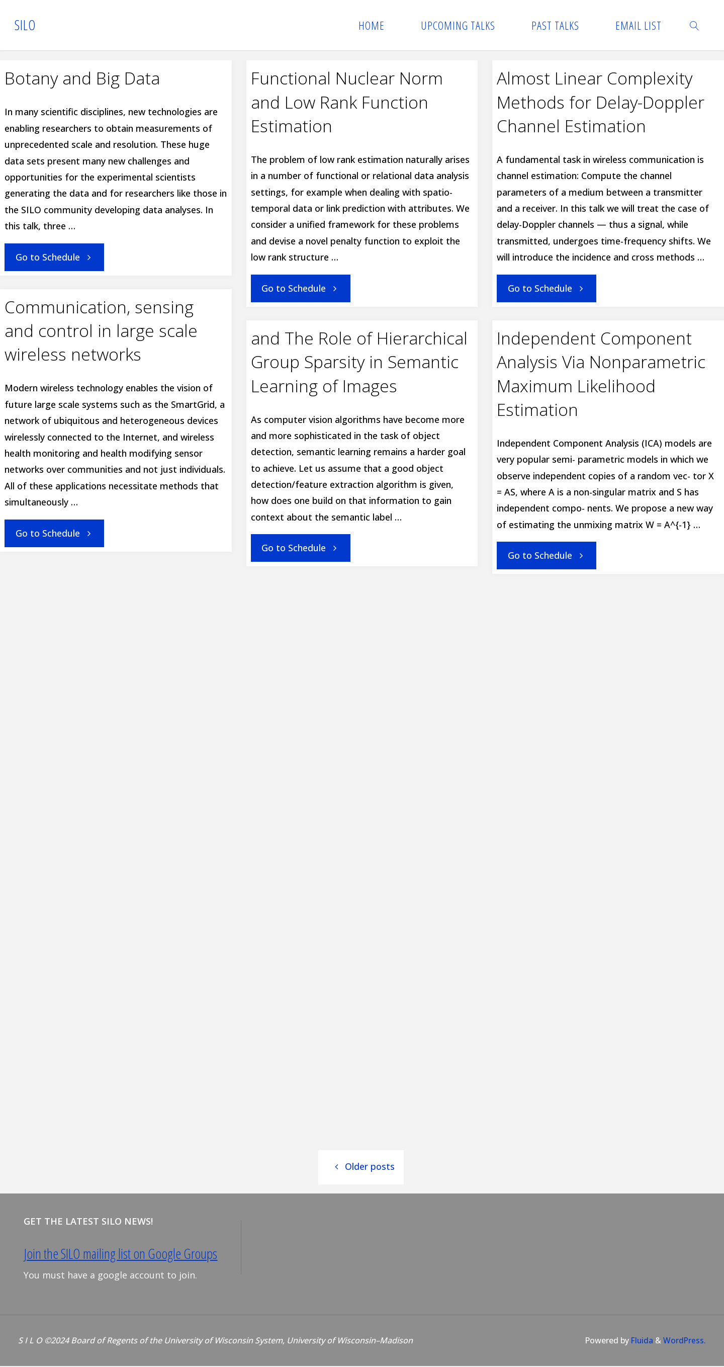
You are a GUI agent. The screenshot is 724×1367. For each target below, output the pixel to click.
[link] (695, 25)
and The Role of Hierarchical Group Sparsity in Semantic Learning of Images (359, 361)
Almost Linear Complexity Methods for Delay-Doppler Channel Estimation (600, 101)
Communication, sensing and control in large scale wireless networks (101, 330)
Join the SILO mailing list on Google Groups (120, 1254)
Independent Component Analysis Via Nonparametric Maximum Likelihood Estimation (601, 373)
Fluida (640, 1341)
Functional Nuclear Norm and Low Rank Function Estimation (347, 101)
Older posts (361, 1167)
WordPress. (684, 1341)
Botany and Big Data (82, 78)
